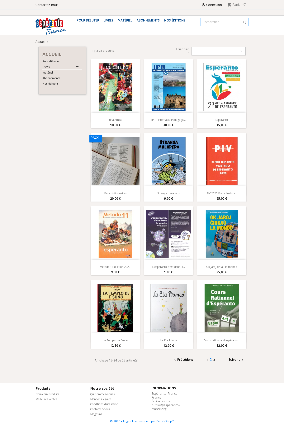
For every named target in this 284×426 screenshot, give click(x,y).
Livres (108, 20)
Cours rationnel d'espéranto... (222, 340)
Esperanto (221, 120)
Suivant (236, 360)
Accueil (51, 54)
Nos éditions (174, 20)
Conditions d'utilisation (104, 404)
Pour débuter (88, 20)
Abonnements (148, 20)
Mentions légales (100, 399)
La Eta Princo (168, 340)
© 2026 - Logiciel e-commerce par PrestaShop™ (142, 421)
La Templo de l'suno (115, 340)
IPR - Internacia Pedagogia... (168, 120)
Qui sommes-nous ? (102, 394)
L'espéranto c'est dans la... (168, 267)
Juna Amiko (115, 120)
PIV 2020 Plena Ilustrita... (221, 193)
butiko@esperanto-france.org (166, 407)
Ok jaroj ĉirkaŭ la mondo (221, 267)
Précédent (183, 360)
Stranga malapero (168, 193)
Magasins (96, 414)
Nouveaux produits (47, 394)
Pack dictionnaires (115, 193)
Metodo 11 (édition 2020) (115, 267)
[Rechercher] (224, 22)
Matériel (125, 20)
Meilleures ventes (46, 399)
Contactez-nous (47, 5)
